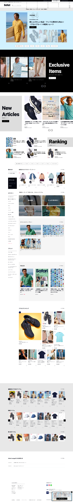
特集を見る (33, 27)
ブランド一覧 (10, 252)
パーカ (32, 163)
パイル (37, 163)
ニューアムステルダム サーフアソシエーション (12, 267)
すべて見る (62, 169)
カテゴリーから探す (26, 5)
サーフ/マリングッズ (11, 225)
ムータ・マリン (10, 269)
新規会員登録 (13, 485)
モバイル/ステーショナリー (12, 223)
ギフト (9, 236)
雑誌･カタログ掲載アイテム (12, 199)
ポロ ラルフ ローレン (11, 256)
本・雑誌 (9, 241)
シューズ (9, 210)
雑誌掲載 (58, 186)
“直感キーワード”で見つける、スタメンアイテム (31, 192)
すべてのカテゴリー (11, 196)
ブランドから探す (37, 5)
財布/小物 (9, 214)
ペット (9, 232)
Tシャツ (27, 163)
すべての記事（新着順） (11, 173)
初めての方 (13, 491)
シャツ (43, 163)
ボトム (9, 205)
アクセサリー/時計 (11, 216)
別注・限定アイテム (19, 163)
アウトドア (9, 230)
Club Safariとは (14, 492)
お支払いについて (20, 486)
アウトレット (10, 243)
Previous (42, 86)
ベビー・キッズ (10, 234)
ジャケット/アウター (11, 203)
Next (45, 86)
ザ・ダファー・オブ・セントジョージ (12, 275)
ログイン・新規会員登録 (69, 5)
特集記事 (22, 265)
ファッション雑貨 (10, 212)
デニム (48, 163)
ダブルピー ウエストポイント (12, 254)
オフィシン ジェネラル (11, 264)
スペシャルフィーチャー (12, 183)
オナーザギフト (10, 262)
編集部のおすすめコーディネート (27, 169)
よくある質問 (13, 493)
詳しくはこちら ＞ (62, 498)
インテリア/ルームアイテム (12, 221)
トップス (9, 201)
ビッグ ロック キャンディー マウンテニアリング (12, 259)
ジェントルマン (10, 277)
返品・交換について (20, 485)
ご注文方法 (13, 486)
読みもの (58, 5)
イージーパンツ (54, 163)
